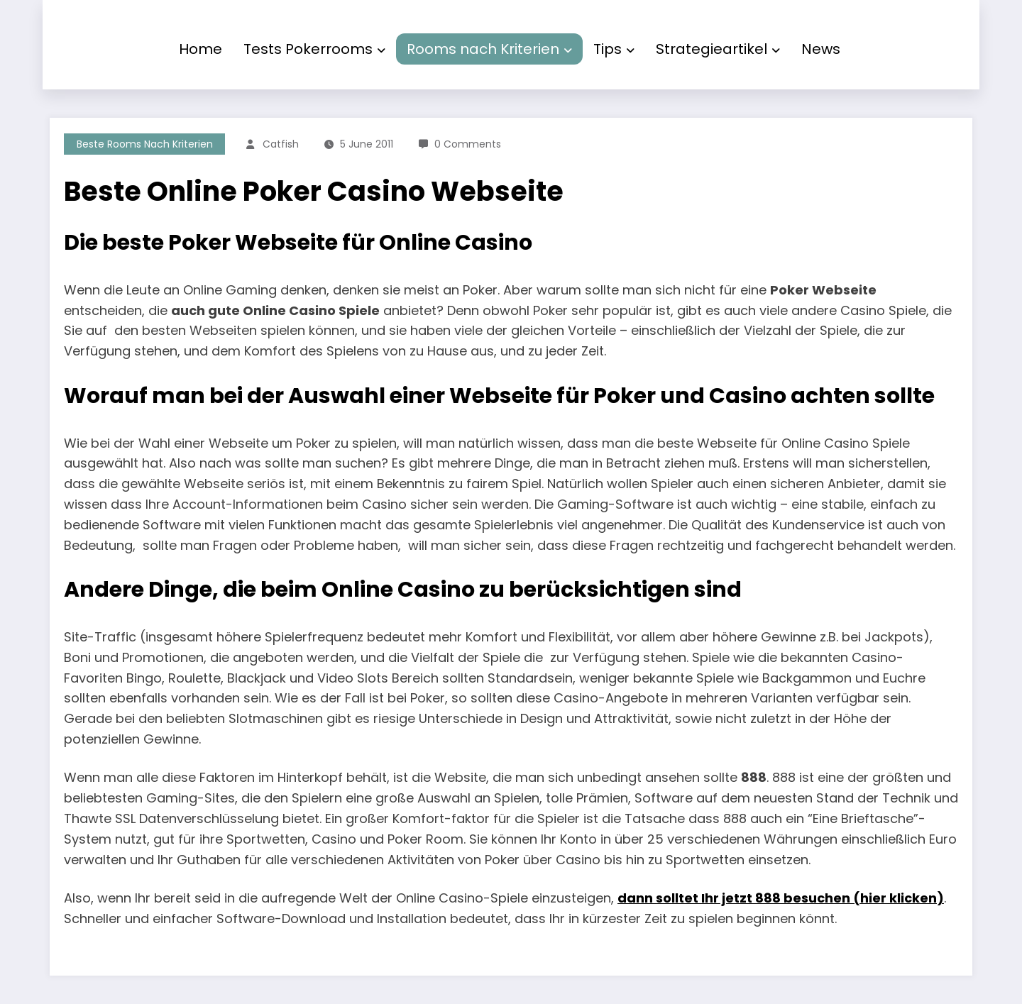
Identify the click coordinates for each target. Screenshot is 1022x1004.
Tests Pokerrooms (314, 49)
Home (200, 49)
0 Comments (467, 144)
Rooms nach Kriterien (489, 49)
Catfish (281, 144)
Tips (613, 49)
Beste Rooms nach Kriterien (145, 144)
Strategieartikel (718, 49)
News (820, 49)
